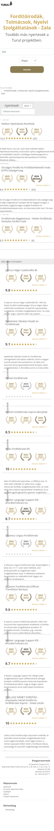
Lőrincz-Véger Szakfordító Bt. (21, 270)
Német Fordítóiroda (16, 378)
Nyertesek (7, 787)
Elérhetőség (10, 810)
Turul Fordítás (6, 88)
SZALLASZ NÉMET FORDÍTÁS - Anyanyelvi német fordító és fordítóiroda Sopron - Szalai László (24, 700)
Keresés (27, 69)
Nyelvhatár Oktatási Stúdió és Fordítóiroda (22, 323)
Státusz (6, 794)
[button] (25, 185)
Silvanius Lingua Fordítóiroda (21, 535)
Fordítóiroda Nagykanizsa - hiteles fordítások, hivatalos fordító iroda (26, 220)
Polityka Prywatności (11, 796)
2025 (27, 105)
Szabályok (7, 791)
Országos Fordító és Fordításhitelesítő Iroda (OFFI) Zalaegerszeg (25, 169)
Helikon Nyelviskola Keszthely (18, 123)
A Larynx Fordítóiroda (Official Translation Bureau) (22, 588)
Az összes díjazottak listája (13, 789)
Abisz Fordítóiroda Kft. (17, 448)
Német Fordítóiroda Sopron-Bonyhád (26, 412)
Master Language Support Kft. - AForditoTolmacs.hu (22, 501)
